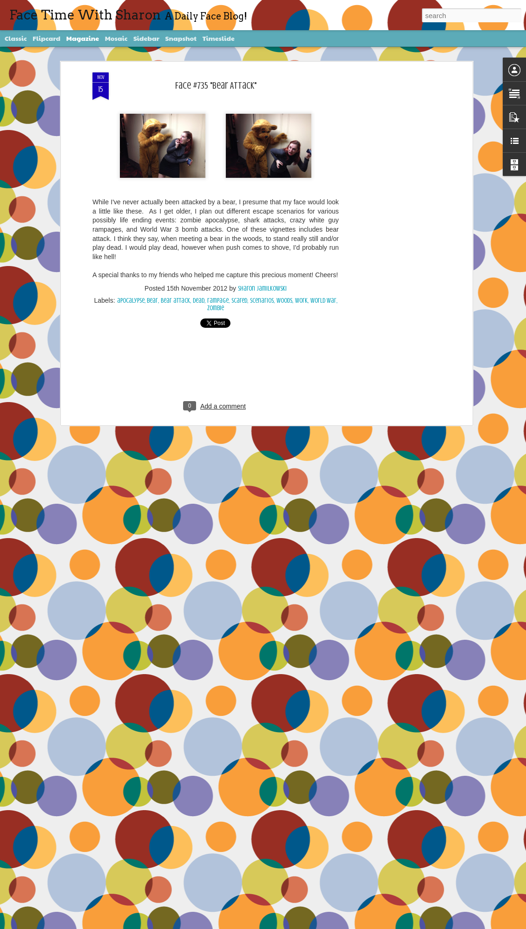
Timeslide (219, 38)
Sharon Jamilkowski (262, 288)
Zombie (215, 308)
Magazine (82, 38)
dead (198, 300)
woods (284, 300)
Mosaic (116, 38)
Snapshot (181, 38)
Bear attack (175, 300)
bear (152, 300)
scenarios (262, 300)
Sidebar (146, 38)
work (301, 300)
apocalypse (131, 300)
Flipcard (46, 38)
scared (239, 300)
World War (323, 300)
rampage (218, 300)
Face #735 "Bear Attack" (215, 85)
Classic (16, 38)
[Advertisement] (389, 218)
